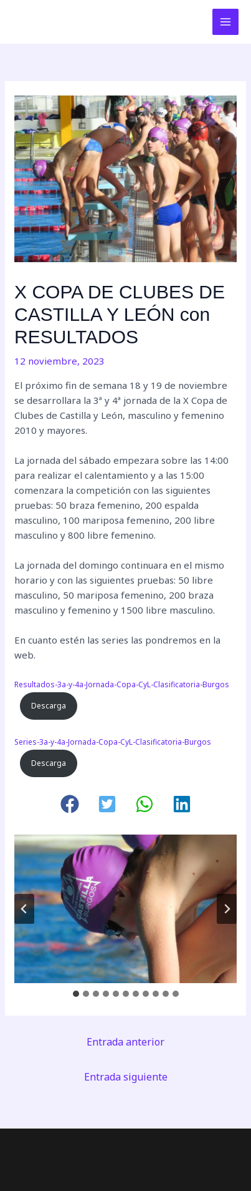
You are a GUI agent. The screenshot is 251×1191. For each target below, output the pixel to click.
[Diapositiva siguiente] (227, 909)
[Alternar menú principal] (225, 22)
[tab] (76, 994)
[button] (69, 804)
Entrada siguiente (126, 1077)
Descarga (48, 705)
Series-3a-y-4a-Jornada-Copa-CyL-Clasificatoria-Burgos (112, 742)
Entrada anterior (125, 1042)
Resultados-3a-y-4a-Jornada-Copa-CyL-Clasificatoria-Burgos (121, 684)
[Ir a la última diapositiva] (24, 909)
